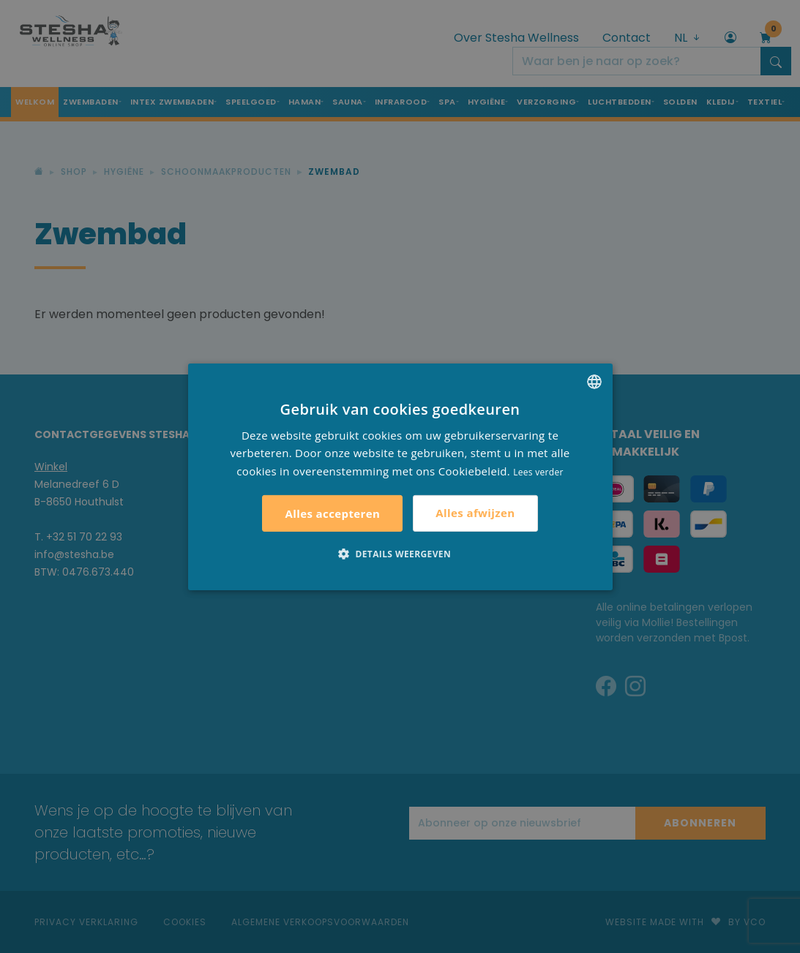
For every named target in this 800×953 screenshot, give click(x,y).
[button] (400, 553)
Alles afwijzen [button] (475, 512)
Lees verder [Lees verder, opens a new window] (538, 472)
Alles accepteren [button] (332, 513)
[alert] (400, 476)
